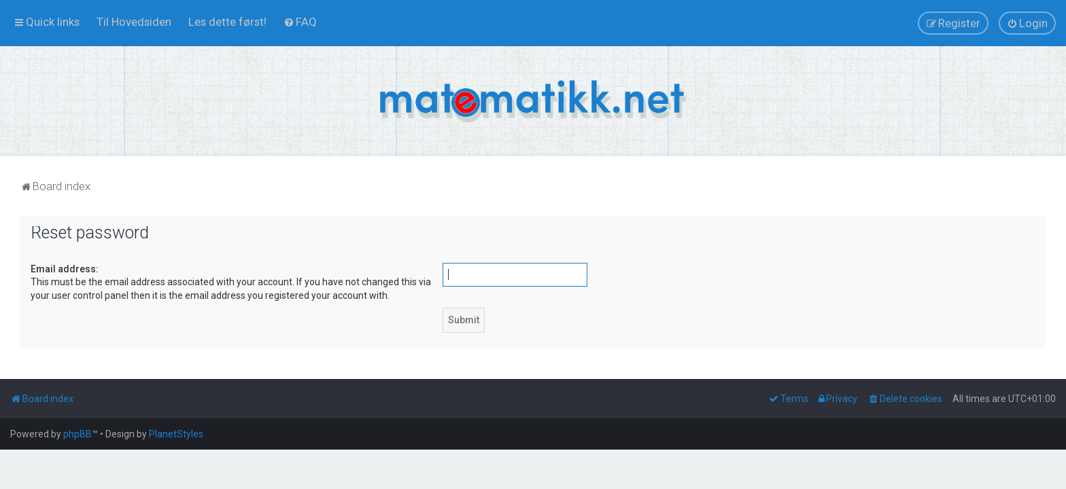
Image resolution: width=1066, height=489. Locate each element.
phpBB (77, 434)
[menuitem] (134, 22)
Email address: (65, 269)
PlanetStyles (176, 434)
